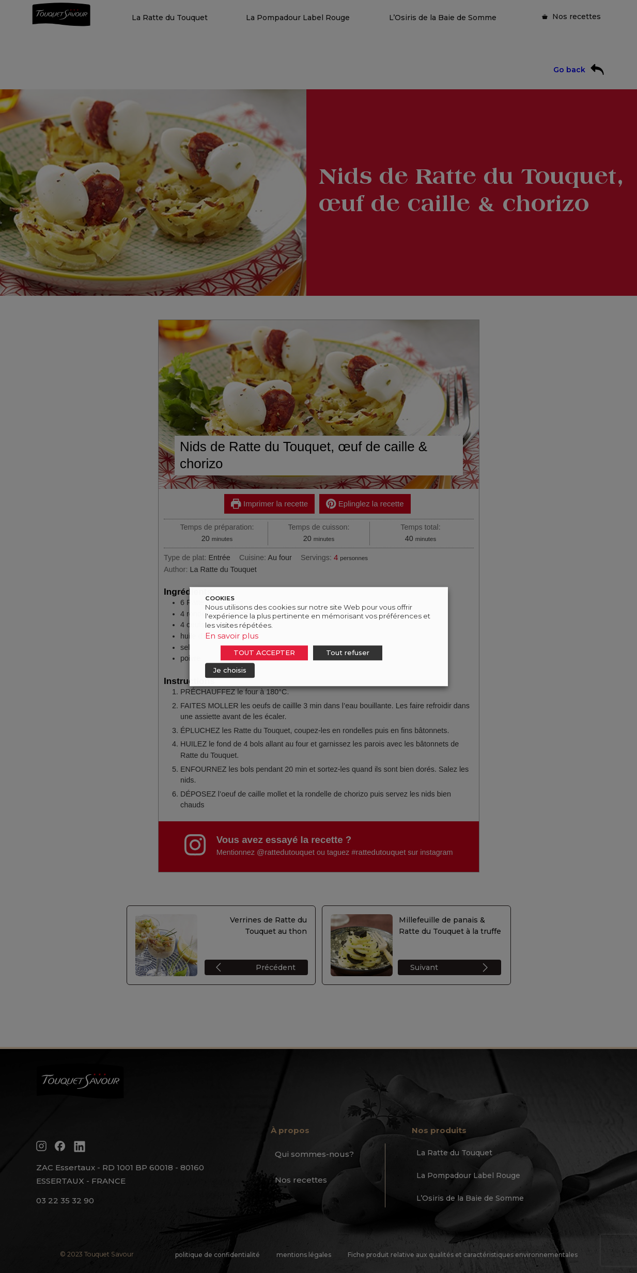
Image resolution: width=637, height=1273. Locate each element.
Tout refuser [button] (347, 652)
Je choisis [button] (229, 670)
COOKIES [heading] (220, 598)
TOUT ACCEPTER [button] (264, 652)
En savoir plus (231, 636)
